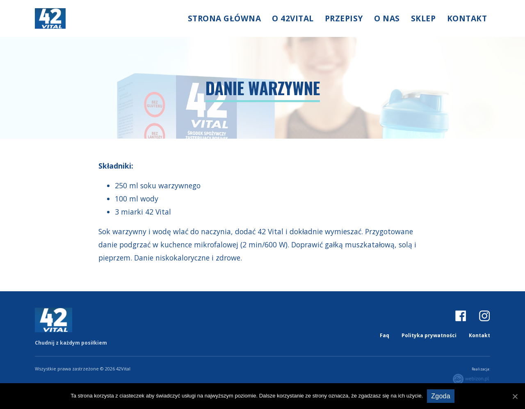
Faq (384, 335)
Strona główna (224, 18)
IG (484, 315)
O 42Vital (293, 18)
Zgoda (440, 396)
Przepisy (344, 18)
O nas (387, 18)
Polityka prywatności (429, 335)
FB (460, 315)
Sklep (423, 18)
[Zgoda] (515, 396)
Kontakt (467, 18)
